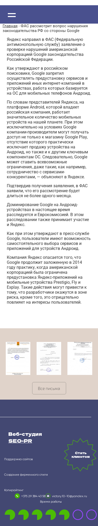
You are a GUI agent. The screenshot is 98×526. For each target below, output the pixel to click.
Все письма (49, 388)
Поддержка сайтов (18, 459)
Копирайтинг (14, 490)
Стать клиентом (81, 454)
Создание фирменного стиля (26, 474)
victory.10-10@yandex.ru (69, 496)
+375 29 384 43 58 (33, 496)
